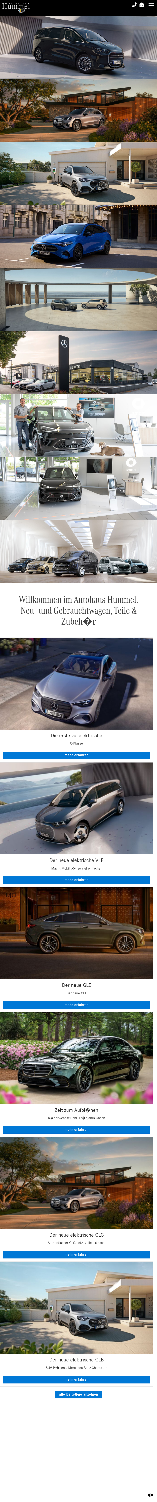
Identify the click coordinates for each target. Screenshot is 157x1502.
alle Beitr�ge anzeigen (78, 1394)
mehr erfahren (77, 755)
